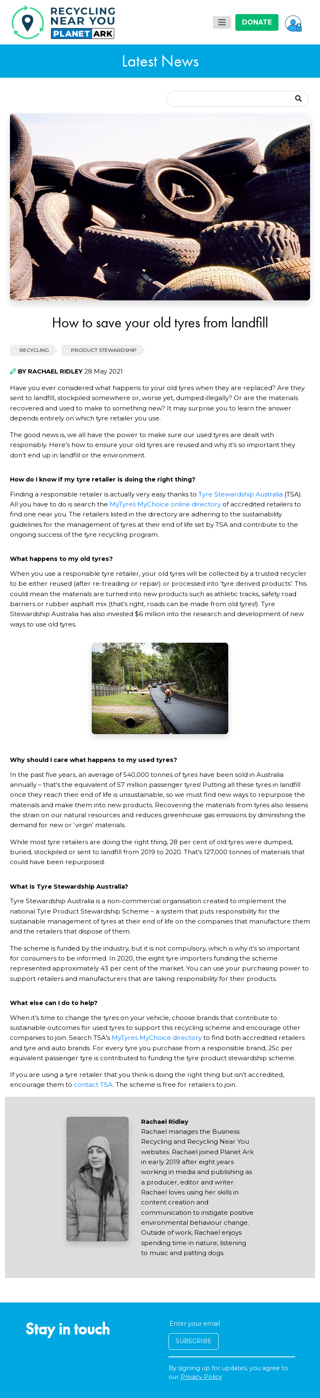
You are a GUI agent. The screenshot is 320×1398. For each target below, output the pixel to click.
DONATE (257, 22)
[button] (293, 22)
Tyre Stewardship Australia (240, 494)
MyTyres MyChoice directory (157, 1038)
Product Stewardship (104, 350)
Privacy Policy (201, 1377)
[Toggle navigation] (222, 22)
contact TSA (93, 1084)
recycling (34, 350)
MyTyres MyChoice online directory (165, 504)
